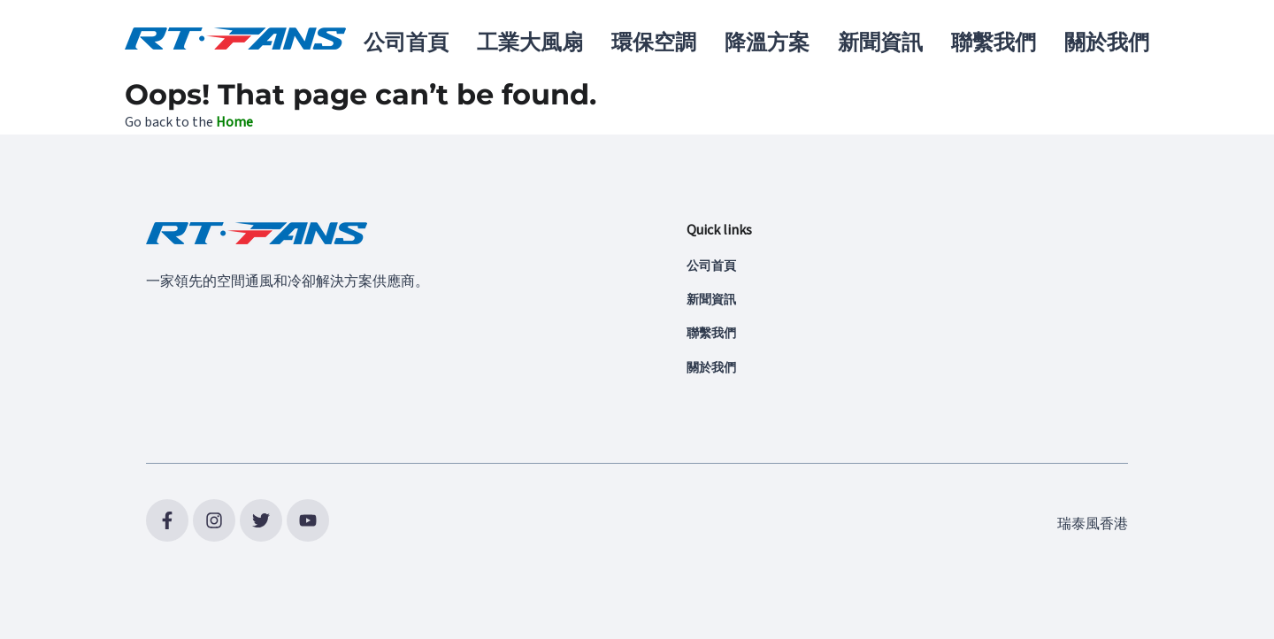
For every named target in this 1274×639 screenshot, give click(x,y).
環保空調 (653, 42)
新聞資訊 (880, 42)
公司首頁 (406, 42)
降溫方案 (767, 42)
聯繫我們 (993, 42)
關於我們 (1106, 42)
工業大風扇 (530, 42)
